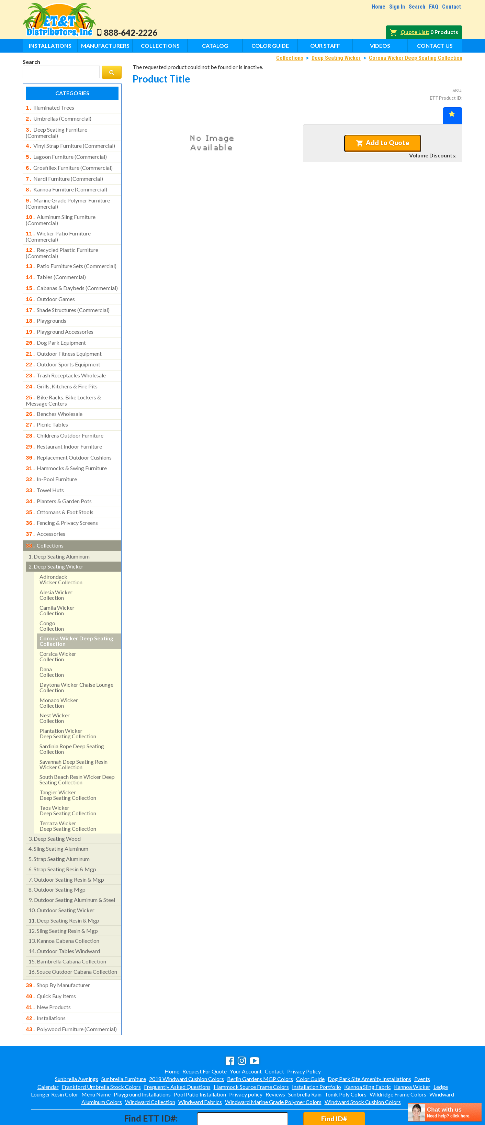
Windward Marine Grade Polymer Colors (273, 1072)
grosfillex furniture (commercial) (69, 164)
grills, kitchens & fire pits (62, 370)
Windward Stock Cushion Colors (363, 1072)
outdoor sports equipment (63, 350)
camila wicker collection (57, 584)
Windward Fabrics (200, 1072)
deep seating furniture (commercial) (56, 130)
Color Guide (270, 45)
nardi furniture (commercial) (64, 174)
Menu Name (96, 1064)
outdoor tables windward (64, 925)
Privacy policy (245, 1064)
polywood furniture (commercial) (71, 1000)
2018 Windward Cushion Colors (186, 1049)
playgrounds (46, 309)
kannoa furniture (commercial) (66, 184)
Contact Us (435, 45)
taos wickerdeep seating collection (68, 784)
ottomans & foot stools (59, 489)
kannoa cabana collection (64, 914)
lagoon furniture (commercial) (66, 154)
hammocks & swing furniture (66, 447)
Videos (380, 45)
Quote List (414, 32)
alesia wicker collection (56, 569)
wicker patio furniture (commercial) (58, 229)
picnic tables (47, 406)
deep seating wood (55, 812)
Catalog (215, 45)
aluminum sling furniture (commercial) (60, 213)
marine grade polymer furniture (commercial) (68, 197)
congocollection (52, 600)
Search (417, 6)
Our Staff (325, 45)
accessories (45, 509)
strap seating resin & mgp (62, 843)
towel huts (45, 468)
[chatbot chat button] (445, 1112)
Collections (160, 45)
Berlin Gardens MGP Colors (260, 1049)
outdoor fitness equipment (64, 340)
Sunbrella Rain (305, 1064)
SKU (456, 90)
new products (48, 979)
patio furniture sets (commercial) (71, 258)
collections (45, 520)
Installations (50, 45)
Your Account (246, 1041)
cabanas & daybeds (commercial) (72, 278)
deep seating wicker (56, 540)
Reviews (275, 1064)
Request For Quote (204, 1041)
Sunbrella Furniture (123, 1049)
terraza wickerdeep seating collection (68, 800)
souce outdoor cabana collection (73, 945)
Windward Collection (150, 1072)
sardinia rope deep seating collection (72, 723)
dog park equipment (56, 329)
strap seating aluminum (59, 832)
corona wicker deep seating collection (76, 615)
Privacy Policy (304, 1041)
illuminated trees (50, 107)
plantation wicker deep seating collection (68, 707)
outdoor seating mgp (57, 863)
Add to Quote (382, 143)
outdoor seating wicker (61, 884)
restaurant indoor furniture (64, 427)
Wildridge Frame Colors (398, 1064)
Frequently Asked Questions (177, 1057)
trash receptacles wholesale (66, 360)
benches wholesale (54, 396)
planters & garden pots (59, 478)
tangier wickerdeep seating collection (68, 769)
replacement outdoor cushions (69, 437)
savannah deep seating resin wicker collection (74, 738)
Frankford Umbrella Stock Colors (101, 1057)
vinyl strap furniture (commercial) (70, 143)
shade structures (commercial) (68, 299)
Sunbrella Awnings (76, 1049)
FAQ (433, 6)
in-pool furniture (51, 458)
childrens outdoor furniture (64, 417)
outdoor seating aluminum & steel (72, 873)
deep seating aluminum (59, 530)
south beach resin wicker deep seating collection (77, 753)
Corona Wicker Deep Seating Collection (415, 58)
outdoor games (50, 289)
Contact (451, 6)
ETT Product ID (445, 98)
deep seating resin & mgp (64, 894)
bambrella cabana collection (67, 935)
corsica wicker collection (58, 630)
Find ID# (334, 1089)
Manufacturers (105, 45)
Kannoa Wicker (412, 1057)
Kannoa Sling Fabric (367, 1057)
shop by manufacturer (58, 959)
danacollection (52, 646)
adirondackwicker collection (61, 553)
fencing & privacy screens (62, 499)
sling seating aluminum (58, 822)
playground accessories (59, 319)
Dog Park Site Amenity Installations (369, 1049)
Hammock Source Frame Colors (251, 1057)
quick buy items (51, 969)
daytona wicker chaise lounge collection (76, 661)
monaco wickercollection (59, 677)
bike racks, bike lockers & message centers (63, 383)
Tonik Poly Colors (345, 1064)
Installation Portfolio (316, 1057)
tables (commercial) (56, 268)
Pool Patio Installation (200, 1064)
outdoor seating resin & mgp (66, 853)
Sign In (397, 6)
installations (46, 990)
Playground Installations (142, 1064)
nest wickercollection (55, 692)
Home (378, 6)
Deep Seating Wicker (336, 58)
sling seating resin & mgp (63, 904)
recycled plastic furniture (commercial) (62, 245)
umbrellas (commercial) (58, 118)
